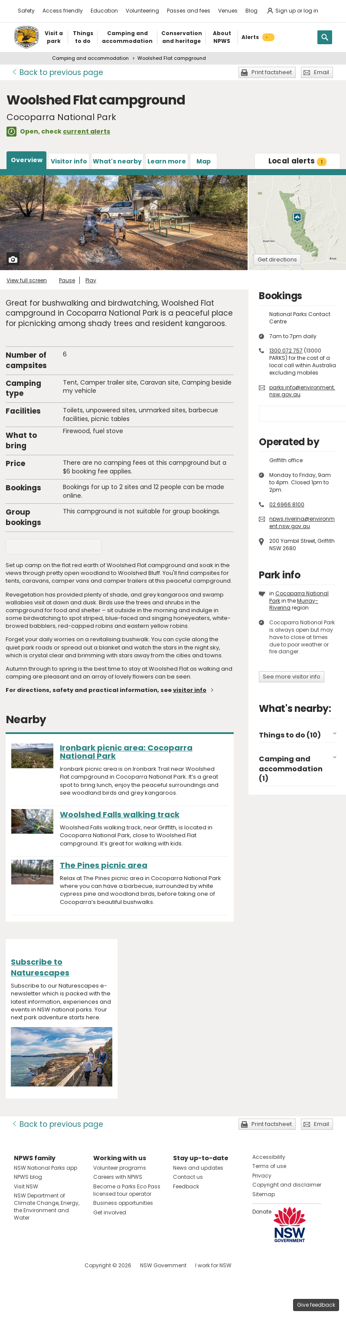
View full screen (27, 280)
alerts (297, 161)
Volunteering (142, 10)
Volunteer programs (119, 1167)
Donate (261, 1211)
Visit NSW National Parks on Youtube (59, 1265)
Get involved (109, 1212)
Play (90, 280)
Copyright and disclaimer (286, 1184)
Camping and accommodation (90, 58)
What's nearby (117, 161)
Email (321, 72)
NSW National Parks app (45, 1167)
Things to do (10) (290, 735)
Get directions (277, 259)
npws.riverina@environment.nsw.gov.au (302, 522)
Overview (26, 160)
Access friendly (62, 10)
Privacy (261, 1175)
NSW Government (163, 1265)
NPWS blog (28, 1177)
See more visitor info (291, 676)
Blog (251, 10)
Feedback (186, 1186)
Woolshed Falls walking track (120, 814)
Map (203, 161)
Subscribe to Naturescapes (40, 967)
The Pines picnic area (103, 865)
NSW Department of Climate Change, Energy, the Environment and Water (46, 1206)
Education (104, 10)
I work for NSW (213, 1265)
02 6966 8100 (286, 504)
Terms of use (269, 1166)
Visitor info (69, 161)
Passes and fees (188, 10)
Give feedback (316, 1304)
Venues (228, 10)
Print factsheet (271, 72)
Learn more (166, 161)
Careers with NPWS (117, 1177)
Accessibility (268, 1157)
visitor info (189, 690)
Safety (26, 10)
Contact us (188, 1177)
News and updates (198, 1167)
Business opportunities (123, 1203)
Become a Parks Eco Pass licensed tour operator (126, 1190)
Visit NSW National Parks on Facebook (22, 1265)
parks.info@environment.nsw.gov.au (302, 391)
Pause (67, 280)
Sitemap (263, 1194)
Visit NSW (26, 1186)
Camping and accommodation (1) (291, 768)
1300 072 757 (286, 350)
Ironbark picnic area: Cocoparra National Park (126, 752)
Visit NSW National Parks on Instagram (41, 1265)
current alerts (86, 131)
